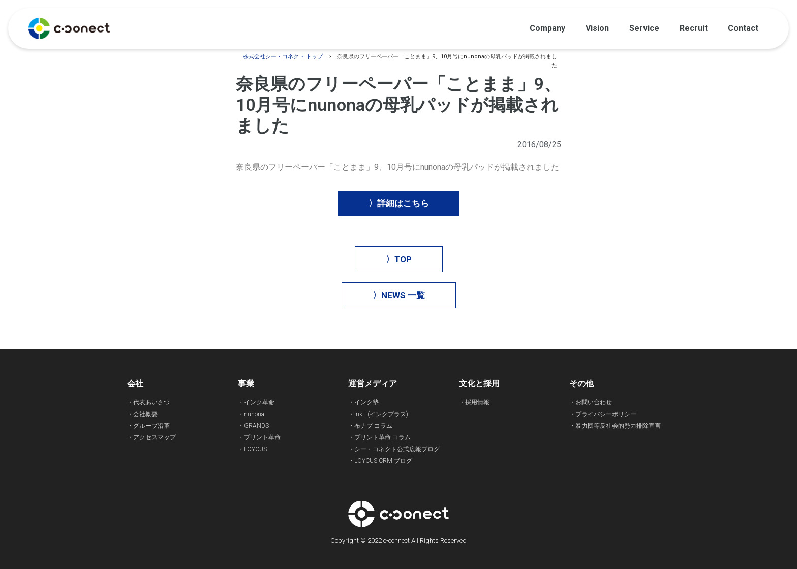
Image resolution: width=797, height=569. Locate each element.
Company (547, 28)
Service (644, 28)
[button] (398, 203)
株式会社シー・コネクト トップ (283, 56)
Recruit (694, 28)
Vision (597, 28)
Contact (743, 28)
